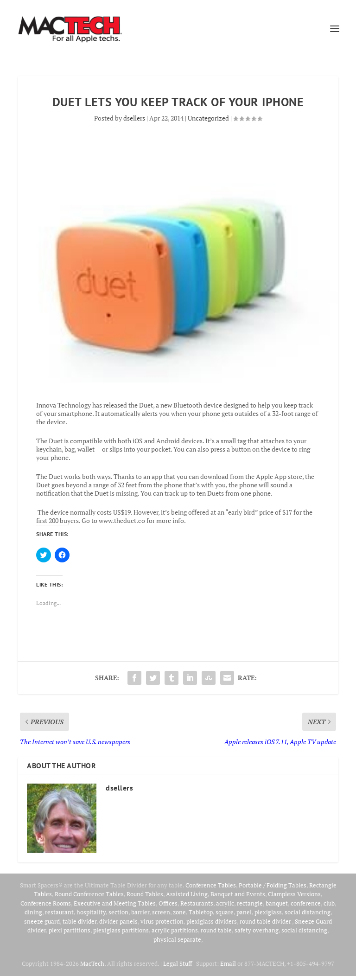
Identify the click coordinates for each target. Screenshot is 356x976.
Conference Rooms (45, 903)
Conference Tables (210, 885)
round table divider (266, 921)
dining (33, 912)
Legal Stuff (177, 963)
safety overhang (257, 930)
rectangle (250, 903)
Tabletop (201, 912)
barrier (140, 912)
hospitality (91, 912)
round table (216, 930)
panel (244, 912)
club (329, 903)
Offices (168, 903)
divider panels (118, 921)
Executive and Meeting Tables (115, 903)
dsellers (134, 118)
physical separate (177, 939)
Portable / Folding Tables (272, 885)
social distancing (308, 912)
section (118, 912)
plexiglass (268, 912)
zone (179, 912)
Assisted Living (187, 894)
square (225, 912)
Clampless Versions (294, 894)
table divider (79, 921)
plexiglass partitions (121, 930)
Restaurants (196, 903)
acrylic (225, 903)
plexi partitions (69, 930)
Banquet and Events (237, 894)
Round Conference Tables (89, 894)
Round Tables (145, 894)
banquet (277, 903)
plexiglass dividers (211, 921)
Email (228, 963)
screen (161, 912)
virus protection (162, 921)
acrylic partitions (175, 930)
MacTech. (93, 963)
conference (306, 903)
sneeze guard (42, 921)
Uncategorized (208, 118)
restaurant (59, 912)
